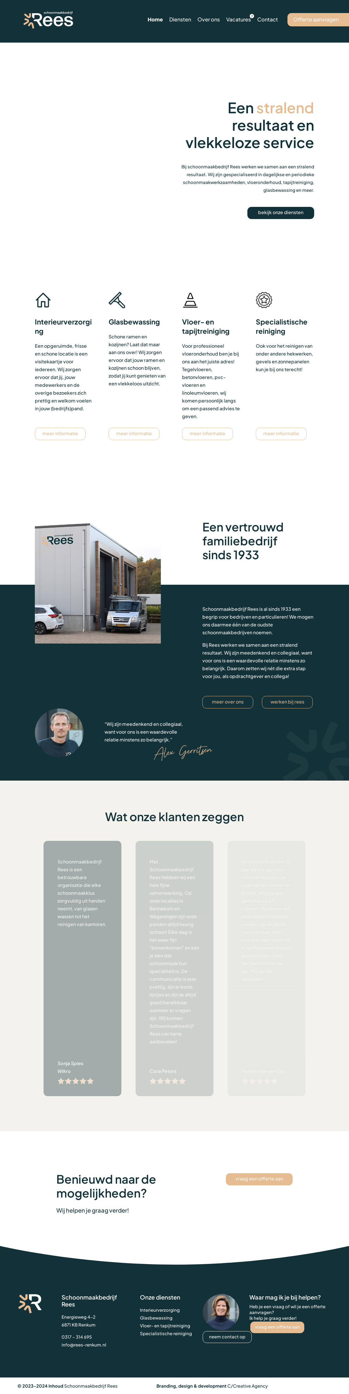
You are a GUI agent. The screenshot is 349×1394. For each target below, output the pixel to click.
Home (155, 19)
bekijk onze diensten (280, 212)
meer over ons (228, 702)
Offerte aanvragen (316, 19)
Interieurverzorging (160, 1310)
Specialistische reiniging (166, 1333)
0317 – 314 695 (77, 1337)
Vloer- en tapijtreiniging (165, 1325)
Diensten (180, 19)
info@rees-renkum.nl (84, 1344)
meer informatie (60, 433)
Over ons (208, 19)
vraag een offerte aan (259, 1179)
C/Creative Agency (247, 1385)
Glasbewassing (156, 1317)
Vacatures (238, 19)
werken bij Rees (287, 702)
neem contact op (227, 1336)
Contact (267, 19)
